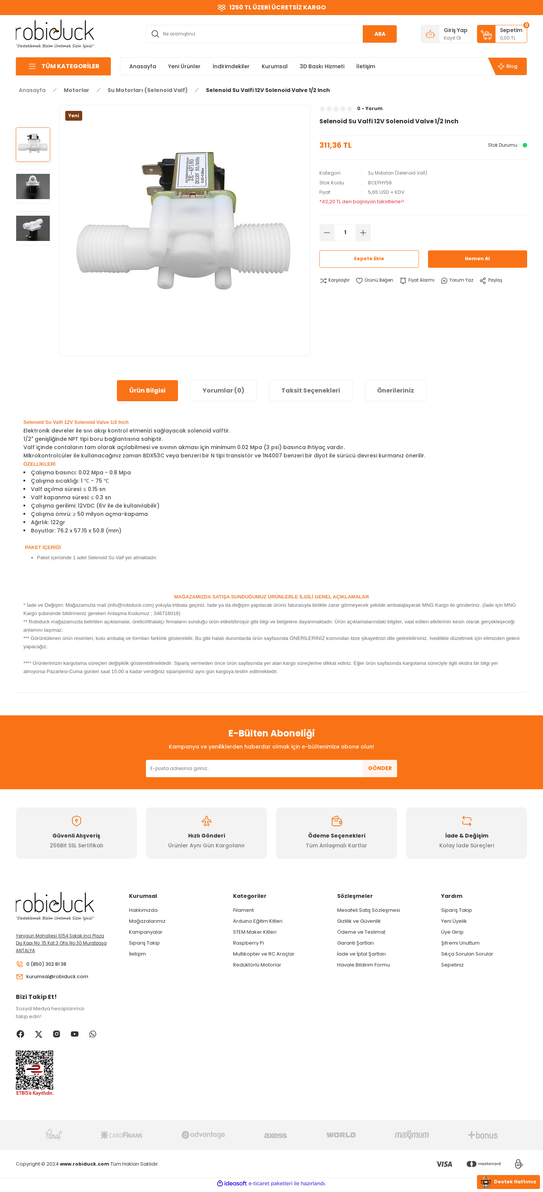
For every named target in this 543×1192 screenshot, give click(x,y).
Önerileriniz (395, 390)
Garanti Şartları (355, 943)
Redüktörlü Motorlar (257, 964)
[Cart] (502, 34)
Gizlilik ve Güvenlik (359, 921)
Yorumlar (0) (223, 390)
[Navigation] (63, 66)
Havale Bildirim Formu (363, 964)
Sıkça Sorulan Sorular (467, 953)
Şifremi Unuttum (460, 943)
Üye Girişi (452, 932)
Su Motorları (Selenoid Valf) (401, 172)
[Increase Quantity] (363, 232)
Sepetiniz (452, 964)
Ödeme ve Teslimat (361, 932)
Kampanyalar (146, 932)
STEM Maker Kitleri (254, 932)
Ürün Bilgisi (147, 390)
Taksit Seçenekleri (310, 390)
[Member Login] (446, 34)
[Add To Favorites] (378, 280)
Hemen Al (477, 258)
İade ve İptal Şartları (361, 953)
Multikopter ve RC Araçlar (264, 953)
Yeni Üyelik (454, 921)
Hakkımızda (143, 910)
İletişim (137, 953)
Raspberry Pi (248, 943)
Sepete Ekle (369, 258)
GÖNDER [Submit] (380, 768)
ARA (379, 34)
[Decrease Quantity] (326, 232)
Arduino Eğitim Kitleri (257, 921)
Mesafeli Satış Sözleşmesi (368, 910)
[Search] (271, 34)
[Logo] (55, 33)
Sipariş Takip (144, 943)
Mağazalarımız (147, 921)
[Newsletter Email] (271, 768)
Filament (243, 910)
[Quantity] (345, 232)
